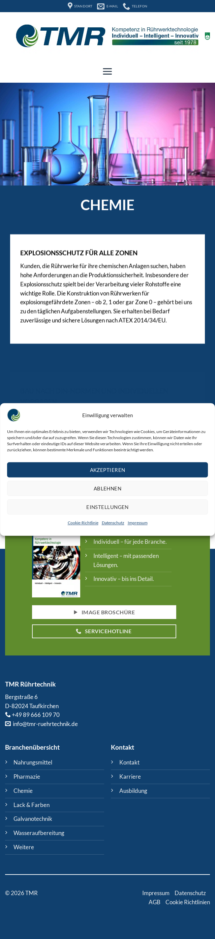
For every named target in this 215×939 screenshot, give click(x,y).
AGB (154, 902)
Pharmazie (26, 776)
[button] (107, 71)
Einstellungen (107, 507)
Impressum (138, 523)
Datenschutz (113, 523)
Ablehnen (108, 488)
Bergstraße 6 (21, 696)
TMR (12, 684)
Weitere (23, 847)
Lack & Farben (31, 804)
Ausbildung (133, 790)
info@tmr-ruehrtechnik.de (45, 723)
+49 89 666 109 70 (36, 714)
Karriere (130, 776)
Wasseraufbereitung (38, 832)
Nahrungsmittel (32, 762)
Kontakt (129, 762)
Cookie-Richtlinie (83, 523)
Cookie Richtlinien (187, 902)
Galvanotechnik (32, 818)
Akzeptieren (107, 470)
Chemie (23, 790)
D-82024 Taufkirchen (32, 705)
